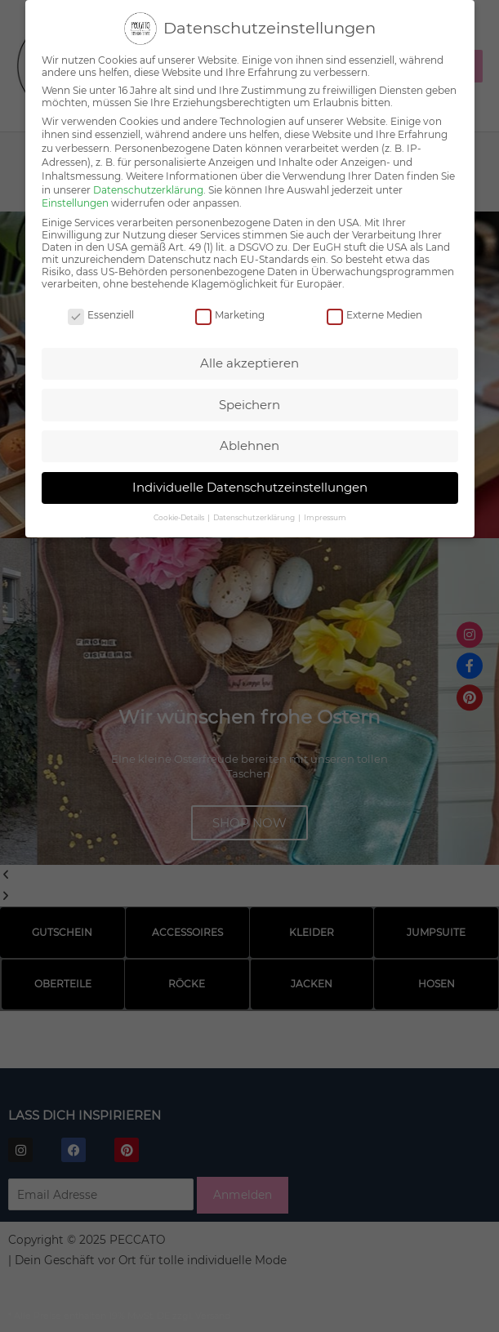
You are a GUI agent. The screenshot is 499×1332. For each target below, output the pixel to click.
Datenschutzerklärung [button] (254, 514)
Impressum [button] (325, 514)
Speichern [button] (249, 401)
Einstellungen (75, 200)
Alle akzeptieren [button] (249, 360)
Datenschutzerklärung (148, 186)
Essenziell (101, 311)
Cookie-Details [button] (180, 514)
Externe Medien (374, 311)
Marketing (230, 311)
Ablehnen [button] (249, 442)
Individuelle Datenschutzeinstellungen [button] (250, 484)
